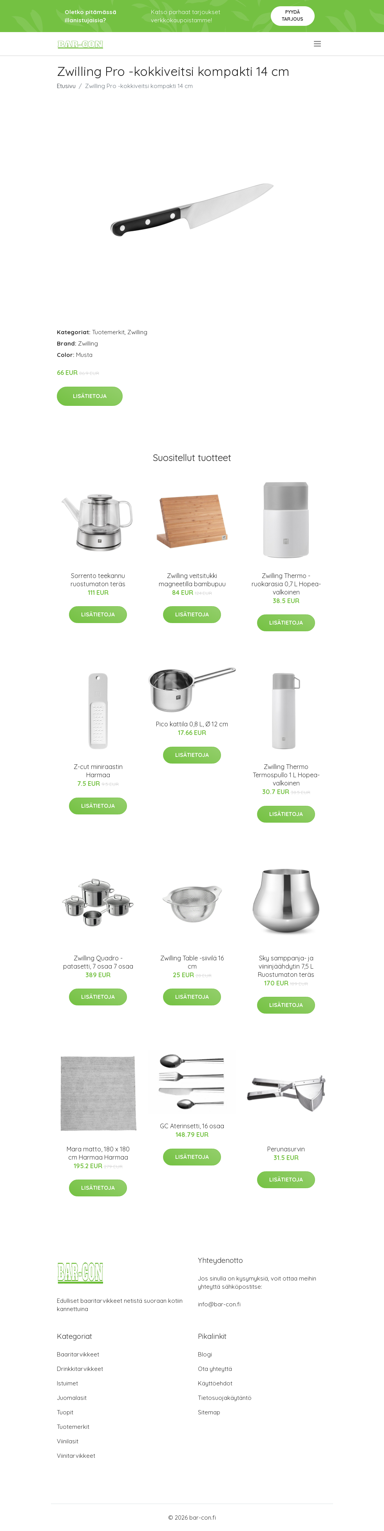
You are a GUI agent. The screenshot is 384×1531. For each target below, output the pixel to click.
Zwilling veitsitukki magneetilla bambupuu (192, 580)
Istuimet (67, 1383)
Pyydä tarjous (292, 15)
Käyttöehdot (215, 1383)
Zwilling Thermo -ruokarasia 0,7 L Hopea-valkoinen (286, 584)
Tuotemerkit (108, 332)
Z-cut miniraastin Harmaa (98, 771)
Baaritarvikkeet (78, 1354)
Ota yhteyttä (215, 1368)
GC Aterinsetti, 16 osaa (192, 1126)
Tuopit (65, 1412)
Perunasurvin (286, 1149)
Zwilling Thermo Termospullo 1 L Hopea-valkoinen (286, 775)
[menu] (318, 44)
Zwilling (137, 332)
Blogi (205, 1354)
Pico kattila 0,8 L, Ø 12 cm (192, 724)
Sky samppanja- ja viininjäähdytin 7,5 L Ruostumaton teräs (286, 966)
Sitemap (209, 1412)
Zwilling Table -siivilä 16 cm (192, 962)
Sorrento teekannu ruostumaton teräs (98, 580)
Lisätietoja (90, 396)
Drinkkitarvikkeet (80, 1368)
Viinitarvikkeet (76, 1455)
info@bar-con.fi (219, 1304)
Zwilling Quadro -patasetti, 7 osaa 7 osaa (98, 962)
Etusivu (66, 86)
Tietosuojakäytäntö (225, 1397)
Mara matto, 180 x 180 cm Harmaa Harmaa (98, 1153)
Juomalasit (72, 1397)
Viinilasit (67, 1441)
